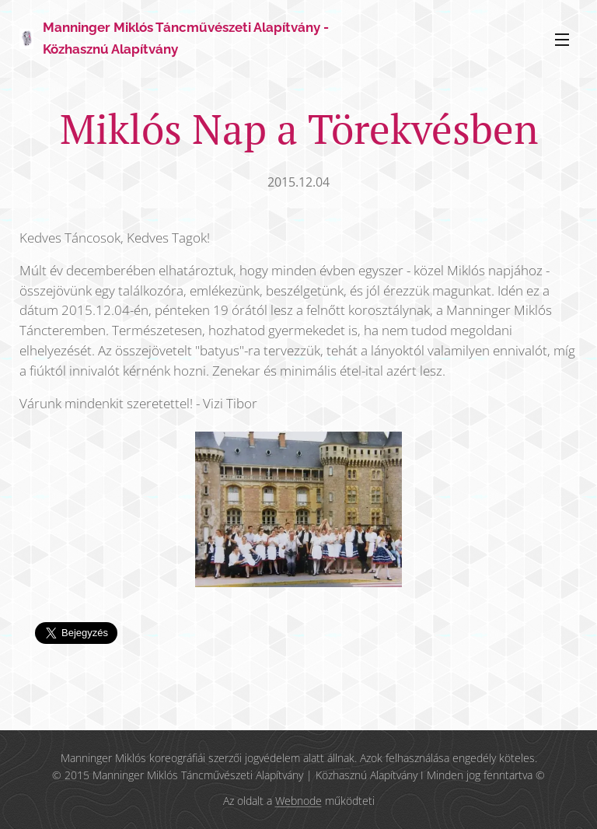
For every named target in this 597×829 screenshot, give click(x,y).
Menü (562, 39)
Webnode (298, 800)
